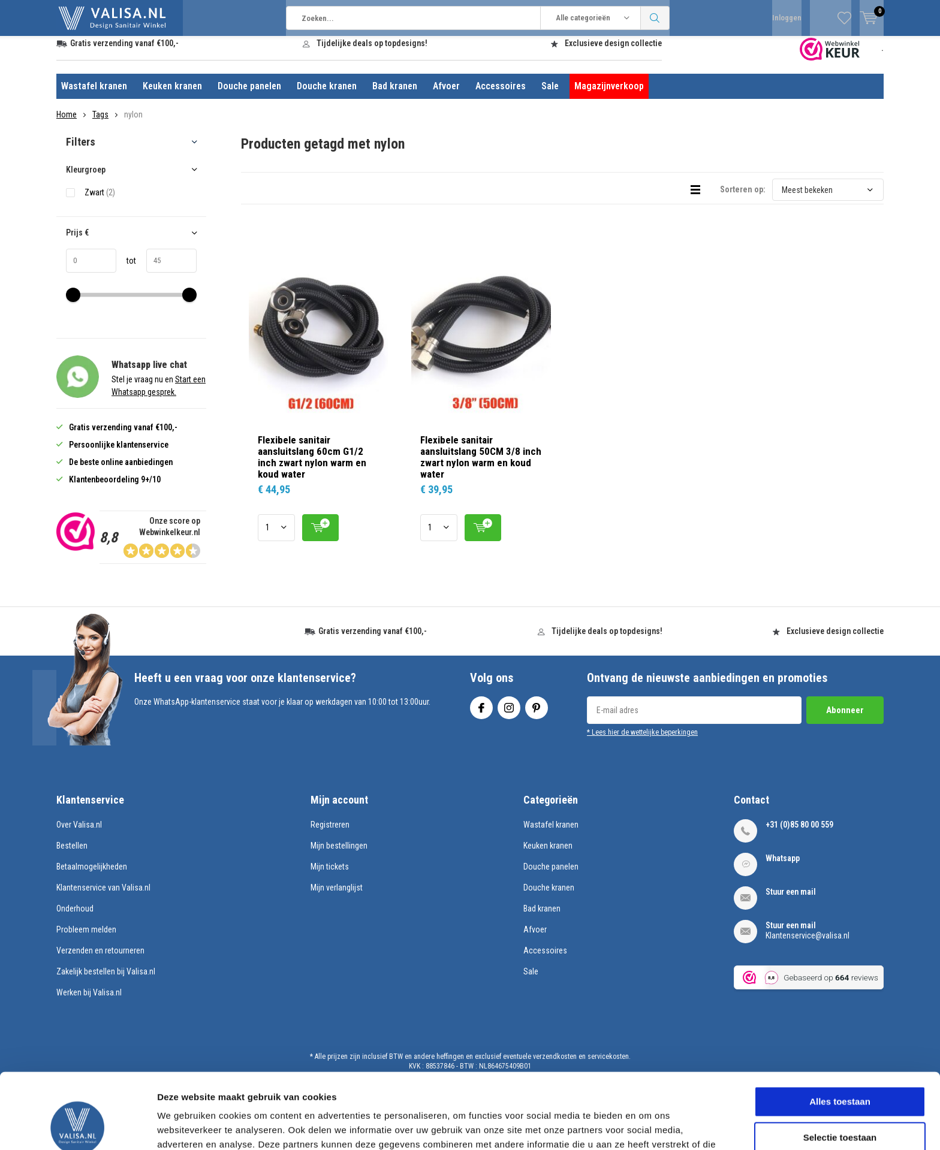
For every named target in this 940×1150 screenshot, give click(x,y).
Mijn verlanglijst (337, 896)
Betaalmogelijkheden (91, 875)
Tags (100, 123)
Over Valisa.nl (79, 833)
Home (66, 123)
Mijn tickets (330, 875)
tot (126, 269)
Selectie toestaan (840, 1066)
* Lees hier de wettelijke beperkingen (642, 741)
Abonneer (845, 719)
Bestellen (72, 854)
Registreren (330, 833)
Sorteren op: (743, 198)
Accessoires (500, 95)
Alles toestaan (839, 1030)
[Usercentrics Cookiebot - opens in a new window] (77, 1127)
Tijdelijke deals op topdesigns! (372, 52)
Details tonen (647, 1126)
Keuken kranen (172, 95)
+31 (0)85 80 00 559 (799, 833)
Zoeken (655, 18)
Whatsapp (783, 867)
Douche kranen (327, 95)
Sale (550, 95)
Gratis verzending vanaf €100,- (124, 52)
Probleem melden (86, 938)
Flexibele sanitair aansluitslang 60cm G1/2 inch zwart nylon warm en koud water (312, 465)
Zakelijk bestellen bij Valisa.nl (105, 980)
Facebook (481, 714)
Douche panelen (249, 95)
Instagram (509, 714)
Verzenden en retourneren (100, 959)
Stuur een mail (791, 900)
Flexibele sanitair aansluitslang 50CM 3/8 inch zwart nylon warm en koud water (480, 465)
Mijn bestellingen (339, 854)
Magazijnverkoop (609, 95)
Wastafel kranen (94, 95)
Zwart (100, 201)
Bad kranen (394, 95)
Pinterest (536, 714)
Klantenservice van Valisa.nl (103, 896)
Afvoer (446, 95)
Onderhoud (75, 917)
